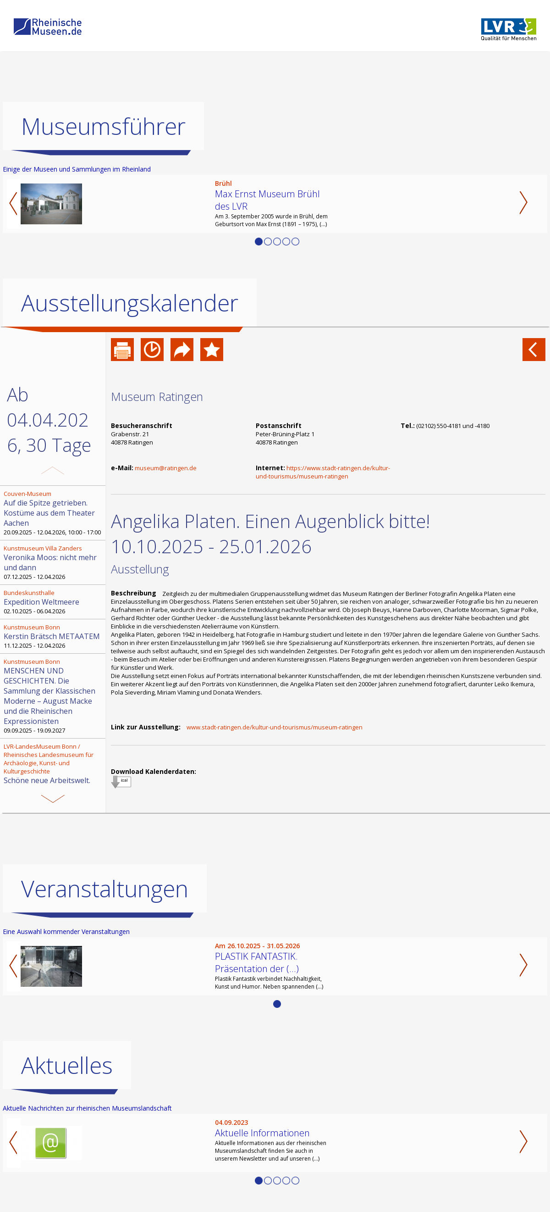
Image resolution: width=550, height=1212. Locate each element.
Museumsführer (103, 126)
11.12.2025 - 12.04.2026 (54, 636)
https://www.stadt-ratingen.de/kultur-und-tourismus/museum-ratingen (323, 472)
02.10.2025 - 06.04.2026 (54, 602)
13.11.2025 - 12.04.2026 (54, 778)
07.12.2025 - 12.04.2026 (54, 562)
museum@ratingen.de (166, 468)
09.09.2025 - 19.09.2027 (54, 695)
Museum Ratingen (157, 396)
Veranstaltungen (104, 888)
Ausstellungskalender (129, 302)
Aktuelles (67, 1065)
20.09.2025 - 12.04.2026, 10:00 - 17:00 (54, 512)
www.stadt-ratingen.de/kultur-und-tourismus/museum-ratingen (275, 727)
